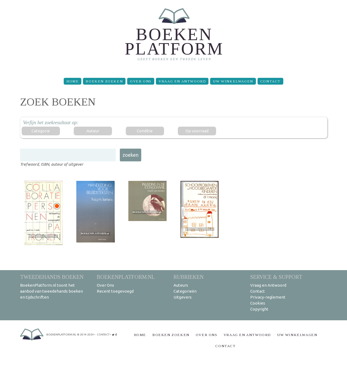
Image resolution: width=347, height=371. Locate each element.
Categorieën (185, 291)
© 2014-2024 (85, 334)
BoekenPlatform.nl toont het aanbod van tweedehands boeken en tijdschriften (51, 291)
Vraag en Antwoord (182, 81)
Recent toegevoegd (115, 291)
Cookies (257, 303)
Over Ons (141, 81)
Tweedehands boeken (51, 277)
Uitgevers (183, 297)
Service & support (276, 277)
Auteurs (181, 285)
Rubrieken (189, 277)
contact (103, 334)
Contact (270, 81)
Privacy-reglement (267, 297)
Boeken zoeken (104, 81)
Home (72, 81)
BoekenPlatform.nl (126, 277)
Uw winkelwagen (233, 81)
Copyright (259, 309)
